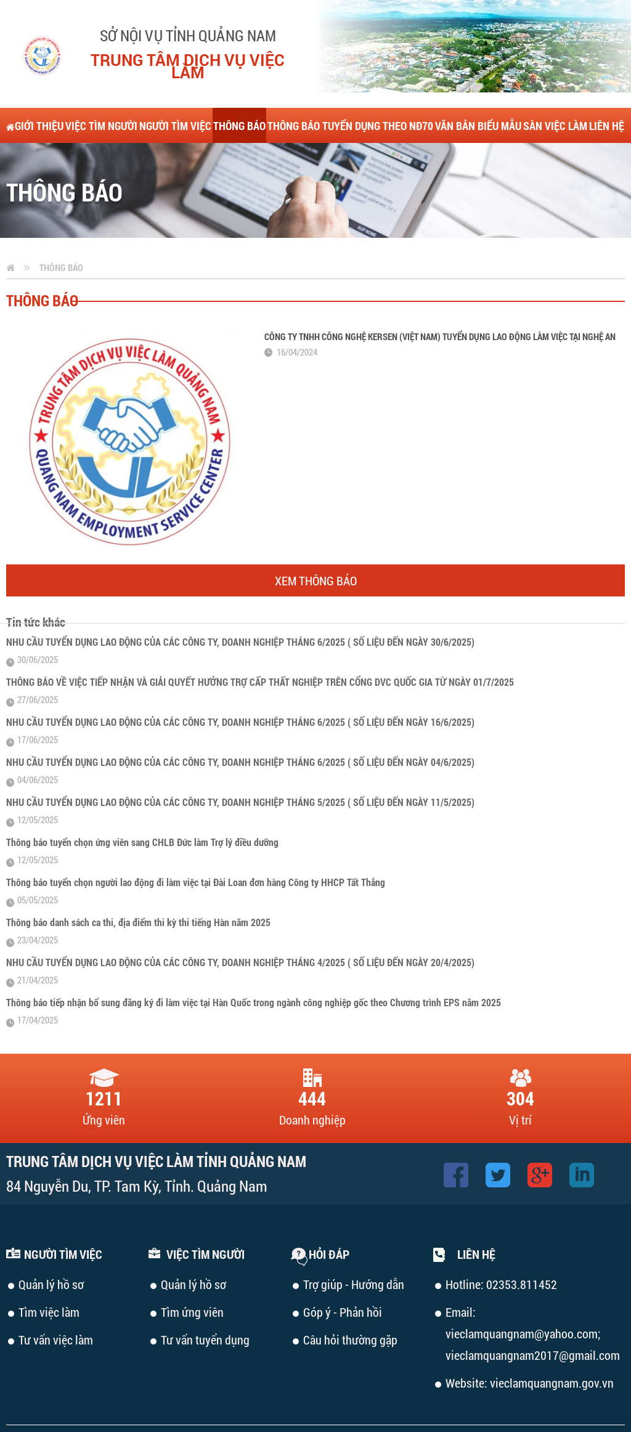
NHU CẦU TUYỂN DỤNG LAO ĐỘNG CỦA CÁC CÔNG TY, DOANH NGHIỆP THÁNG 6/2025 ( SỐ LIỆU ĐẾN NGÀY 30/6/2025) (240, 641)
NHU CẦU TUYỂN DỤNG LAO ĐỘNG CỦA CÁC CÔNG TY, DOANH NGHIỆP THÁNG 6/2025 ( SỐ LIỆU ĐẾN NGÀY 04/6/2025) (240, 761)
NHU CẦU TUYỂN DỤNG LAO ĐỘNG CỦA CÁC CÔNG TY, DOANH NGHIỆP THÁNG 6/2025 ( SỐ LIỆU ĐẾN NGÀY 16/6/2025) (240, 721)
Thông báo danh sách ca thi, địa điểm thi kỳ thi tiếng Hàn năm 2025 (138, 922)
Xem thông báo (316, 580)
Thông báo (61, 267)
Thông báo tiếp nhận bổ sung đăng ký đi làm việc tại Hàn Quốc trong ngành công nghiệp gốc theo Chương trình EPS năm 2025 (253, 1002)
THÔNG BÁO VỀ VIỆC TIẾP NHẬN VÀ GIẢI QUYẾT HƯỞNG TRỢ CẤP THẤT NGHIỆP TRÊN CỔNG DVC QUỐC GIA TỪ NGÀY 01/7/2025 (260, 681)
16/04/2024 (297, 352)
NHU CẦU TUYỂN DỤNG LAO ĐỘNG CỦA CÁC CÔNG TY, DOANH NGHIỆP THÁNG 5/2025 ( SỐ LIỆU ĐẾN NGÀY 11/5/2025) (240, 801)
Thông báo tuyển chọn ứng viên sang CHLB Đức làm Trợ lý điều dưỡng (142, 842)
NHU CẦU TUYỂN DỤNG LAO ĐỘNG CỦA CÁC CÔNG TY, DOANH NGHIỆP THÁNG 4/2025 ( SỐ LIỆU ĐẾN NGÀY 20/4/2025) (240, 962)
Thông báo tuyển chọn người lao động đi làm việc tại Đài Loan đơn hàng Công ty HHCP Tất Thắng (195, 882)
